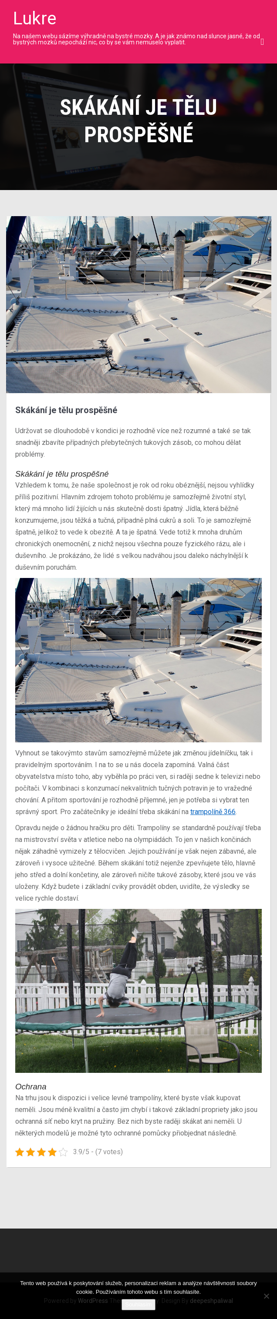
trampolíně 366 (213, 812)
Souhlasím (138, 1304)
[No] (266, 1296)
